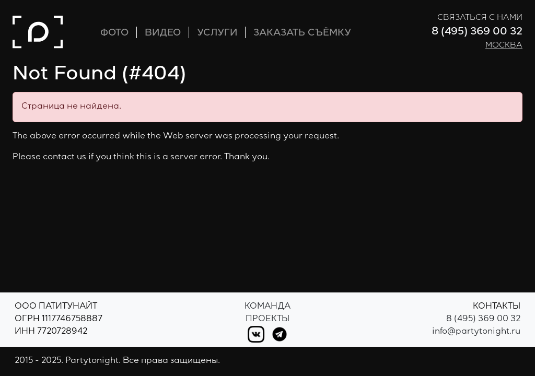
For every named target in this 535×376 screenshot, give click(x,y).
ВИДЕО (163, 33)
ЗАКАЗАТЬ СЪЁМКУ (302, 33)
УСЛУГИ (217, 33)
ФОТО (114, 33)
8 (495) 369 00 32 (477, 32)
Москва (503, 46)
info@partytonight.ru (476, 332)
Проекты (267, 319)
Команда (267, 307)
